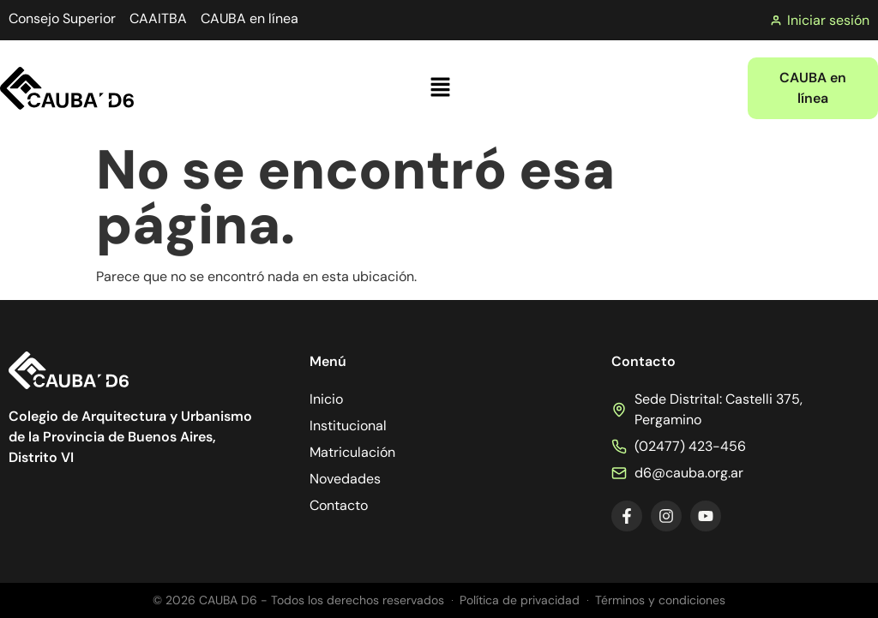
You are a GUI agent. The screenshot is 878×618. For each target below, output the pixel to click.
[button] (441, 88)
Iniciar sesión (819, 20)
